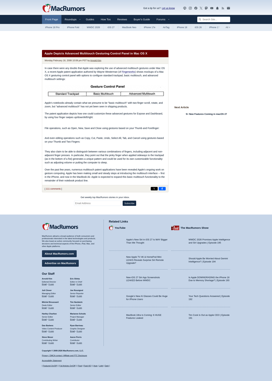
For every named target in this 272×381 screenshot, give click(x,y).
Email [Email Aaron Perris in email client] (72, 341)
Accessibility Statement (52, 360)
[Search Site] (213, 19)
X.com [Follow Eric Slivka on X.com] (79, 282)
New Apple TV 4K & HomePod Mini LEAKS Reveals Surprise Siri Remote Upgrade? (145, 258)
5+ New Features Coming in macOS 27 (206, 114)
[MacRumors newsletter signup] (228, 8)
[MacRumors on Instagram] (190, 8)
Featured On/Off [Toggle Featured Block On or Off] (50, 366)
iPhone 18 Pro (52, 27)
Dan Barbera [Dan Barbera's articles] (47, 324)
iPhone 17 (214, 27)
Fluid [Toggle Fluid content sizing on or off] (80, 366)
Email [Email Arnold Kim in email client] (44, 282)
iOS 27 (111, 27)
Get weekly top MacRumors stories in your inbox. (105, 197)
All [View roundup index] (228, 27)
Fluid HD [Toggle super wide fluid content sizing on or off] (87, 366)
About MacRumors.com (59, 251)
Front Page (51, 19)
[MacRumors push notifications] (217, 8)
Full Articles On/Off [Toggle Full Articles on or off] (67, 366)
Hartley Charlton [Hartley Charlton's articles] (49, 312)
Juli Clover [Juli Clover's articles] (47, 289)
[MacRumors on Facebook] (196, 8)
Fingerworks (128, 71)
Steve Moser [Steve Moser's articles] (47, 335)
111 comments (53, 188)
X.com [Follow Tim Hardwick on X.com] (79, 306)
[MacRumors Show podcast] (184, 8)
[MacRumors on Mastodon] (206, 8)
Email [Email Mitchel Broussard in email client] (44, 306)
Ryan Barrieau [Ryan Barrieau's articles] (76, 324)
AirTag (166, 27)
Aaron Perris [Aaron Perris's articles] (76, 335)
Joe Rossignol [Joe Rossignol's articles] (76, 289)
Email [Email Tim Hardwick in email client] (72, 306)
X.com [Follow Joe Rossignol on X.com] (79, 294)
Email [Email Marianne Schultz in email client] (72, 318)
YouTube (120, 226)
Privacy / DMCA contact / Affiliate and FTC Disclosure (64, 355)
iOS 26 (198, 27)
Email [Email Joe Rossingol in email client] (72, 294)
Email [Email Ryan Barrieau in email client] (72, 329)
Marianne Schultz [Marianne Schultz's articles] (78, 312)
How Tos (106, 19)
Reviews (122, 19)
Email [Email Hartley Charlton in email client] (44, 318)
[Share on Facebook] (162, 188)
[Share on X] (154, 188)
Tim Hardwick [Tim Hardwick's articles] (76, 300)
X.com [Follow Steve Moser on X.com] (51, 341)
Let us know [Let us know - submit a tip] (168, 8)
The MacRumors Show (195, 226)
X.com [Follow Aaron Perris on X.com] (79, 341)
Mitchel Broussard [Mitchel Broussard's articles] (50, 300)
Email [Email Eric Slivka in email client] (72, 282)
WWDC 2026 (93, 27)
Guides (90, 19)
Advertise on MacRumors (60, 261)
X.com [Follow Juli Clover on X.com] (51, 294)
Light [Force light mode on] (101, 366)
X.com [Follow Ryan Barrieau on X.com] (79, 329)
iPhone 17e (149, 27)
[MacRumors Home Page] (63, 8)
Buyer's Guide (142, 19)
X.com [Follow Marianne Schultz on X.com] (79, 318)
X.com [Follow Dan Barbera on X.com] (51, 329)
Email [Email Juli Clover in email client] (44, 294)
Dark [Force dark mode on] (107, 366)
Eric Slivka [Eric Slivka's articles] (75, 277)
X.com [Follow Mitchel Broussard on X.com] (51, 306)
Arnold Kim (95, 60)
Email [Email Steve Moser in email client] (44, 341)
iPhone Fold (73, 27)
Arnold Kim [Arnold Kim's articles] (47, 277)
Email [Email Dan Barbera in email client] (44, 329)
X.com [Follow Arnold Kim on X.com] (51, 282)
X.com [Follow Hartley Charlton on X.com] (51, 318)
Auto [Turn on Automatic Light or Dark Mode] (95, 366)
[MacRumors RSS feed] (223, 8)
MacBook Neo (129, 27)
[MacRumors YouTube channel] (212, 8)
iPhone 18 (182, 27)
